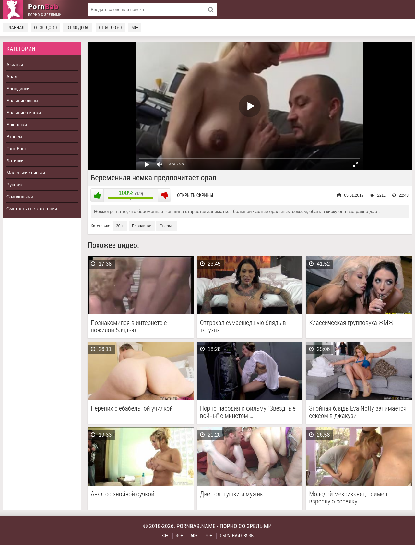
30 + (120, 226)
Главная (15, 27)
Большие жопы (22, 100)
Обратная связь (237, 535)
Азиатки (14, 64)
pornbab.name (196, 526)
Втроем (14, 136)
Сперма (166, 226)
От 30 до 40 (45, 27)
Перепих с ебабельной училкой (132, 408)
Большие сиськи (23, 112)
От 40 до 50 (77, 27)
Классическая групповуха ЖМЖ (351, 323)
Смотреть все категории (31, 208)
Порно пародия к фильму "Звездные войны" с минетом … (248, 412)
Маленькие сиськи (25, 172)
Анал (11, 76)
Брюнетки (16, 124)
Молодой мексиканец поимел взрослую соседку (348, 497)
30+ (164, 535)
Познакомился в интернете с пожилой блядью (129, 326)
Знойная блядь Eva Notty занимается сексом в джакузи (357, 412)
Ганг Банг (16, 148)
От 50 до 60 (110, 27)
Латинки (15, 160)
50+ (194, 535)
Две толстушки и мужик (231, 494)
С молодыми (19, 196)
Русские (14, 184)
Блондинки (18, 88)
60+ (134, 27)
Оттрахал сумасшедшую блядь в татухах (243, 326)
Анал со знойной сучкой (122, 494)
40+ (179, 535)
